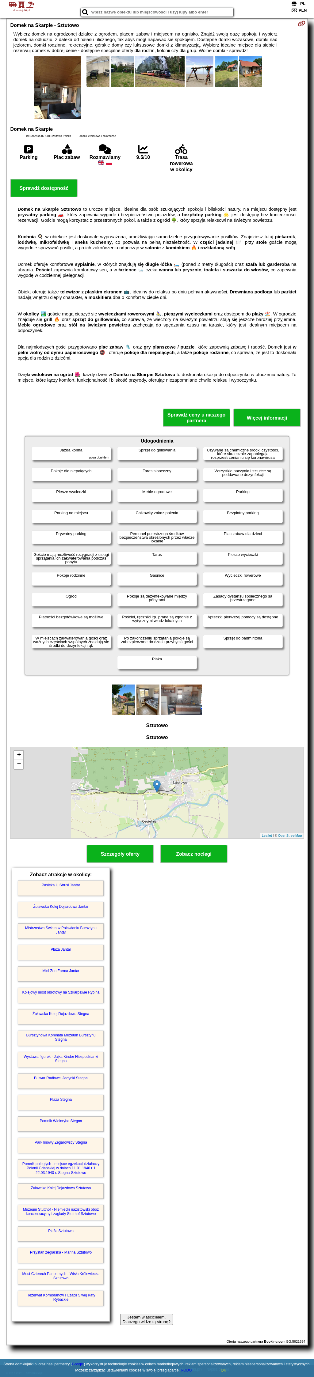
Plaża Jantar (61, 949)
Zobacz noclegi (194, 854)
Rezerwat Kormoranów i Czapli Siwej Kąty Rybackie (60, 1297)
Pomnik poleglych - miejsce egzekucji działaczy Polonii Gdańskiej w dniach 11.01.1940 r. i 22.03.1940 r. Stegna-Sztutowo (60, 1168)
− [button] (19, 764)
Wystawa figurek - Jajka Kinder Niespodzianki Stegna (61, 1058)
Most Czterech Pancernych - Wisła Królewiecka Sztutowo (60, 1276)
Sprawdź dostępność (43, 188)
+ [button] (19, 755)
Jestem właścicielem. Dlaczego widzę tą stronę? (146, 1319)
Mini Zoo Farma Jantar (60, 971)
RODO (186, 1370)
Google (78, 1364)
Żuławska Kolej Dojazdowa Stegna (61, 1014)
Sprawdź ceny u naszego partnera (196, 417)
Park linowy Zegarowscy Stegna (61, 1142)
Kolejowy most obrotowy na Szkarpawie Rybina (60, 992)
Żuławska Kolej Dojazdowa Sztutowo (61, 1188)
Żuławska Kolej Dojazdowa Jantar (60, 906)
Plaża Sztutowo (61, 1231)
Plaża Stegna (61, 1099)
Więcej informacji (267, 418)
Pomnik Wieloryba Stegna (61, 1121)
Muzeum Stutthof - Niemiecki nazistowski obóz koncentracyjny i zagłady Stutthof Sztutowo (61, 1211)
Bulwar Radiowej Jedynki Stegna (61, 1078)
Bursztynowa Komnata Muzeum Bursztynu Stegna (60, 1037)
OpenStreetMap (290, 835)
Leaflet (267, 835)
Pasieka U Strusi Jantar (61, 885)
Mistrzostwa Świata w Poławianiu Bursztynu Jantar (61, 930)
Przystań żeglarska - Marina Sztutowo (61, 1252)
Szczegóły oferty (120, 854)
